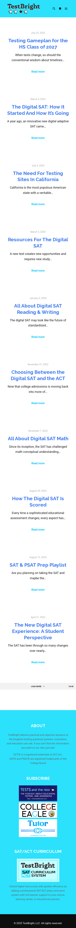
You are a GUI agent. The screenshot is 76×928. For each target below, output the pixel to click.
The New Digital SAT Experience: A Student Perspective (38, 631)
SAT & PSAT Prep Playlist (38, 565)
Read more (38, 71)
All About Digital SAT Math (38, 438)
